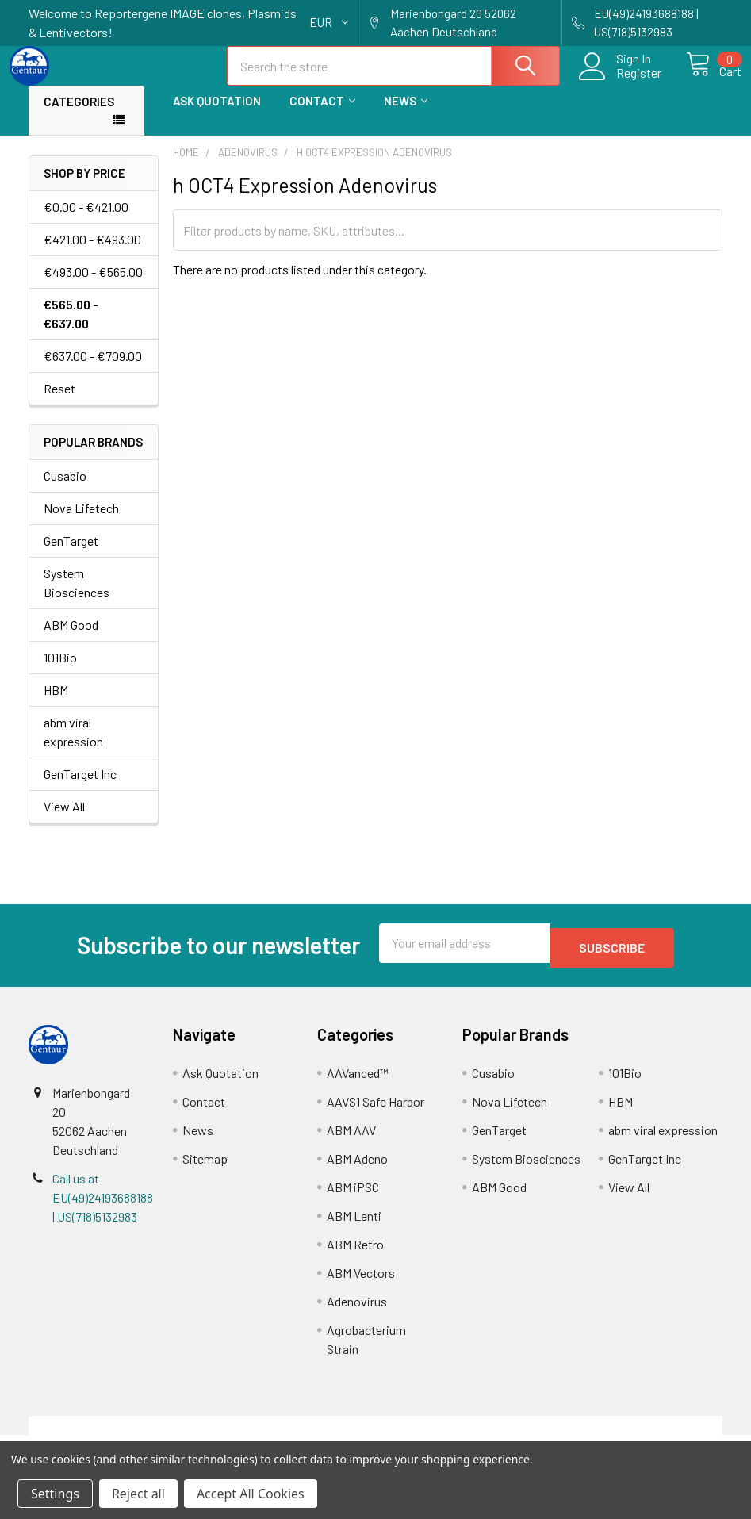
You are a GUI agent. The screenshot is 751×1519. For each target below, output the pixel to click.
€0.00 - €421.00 (86, 220)
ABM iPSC (353, 1196)
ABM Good (71, 638)
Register (621, 82)
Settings (55, 1493)
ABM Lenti (354, 1225)
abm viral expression (73, 746)
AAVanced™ (358, 1082)
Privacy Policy (636, 1434)
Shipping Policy (289, 1434)
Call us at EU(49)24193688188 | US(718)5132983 (102, 1206)
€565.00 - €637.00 (71, 328)
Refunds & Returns (462, 1434)
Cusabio (65, 489)
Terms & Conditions (115, 1434)
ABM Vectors (361, 1282)
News (405, 115)
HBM (56, 704)
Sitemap (205, 1168)
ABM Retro (355, 1253)
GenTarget (71, 554)
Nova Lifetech (81, 522)
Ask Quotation (217, 115)
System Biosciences (76, 597)
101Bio (60, 671)
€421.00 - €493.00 (92, 253)
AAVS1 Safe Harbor (375, 1110)
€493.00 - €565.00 (93, 285)
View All (64, 820)
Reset (59, 402)
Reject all (138, 1493)
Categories (79, 116)
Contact (322, 115)
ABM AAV (351, 1139)
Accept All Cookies (251, 1493)
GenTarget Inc (80, 788)
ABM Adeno (357, 1168)
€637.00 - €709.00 (93, 370)
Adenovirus (357, 1310)
